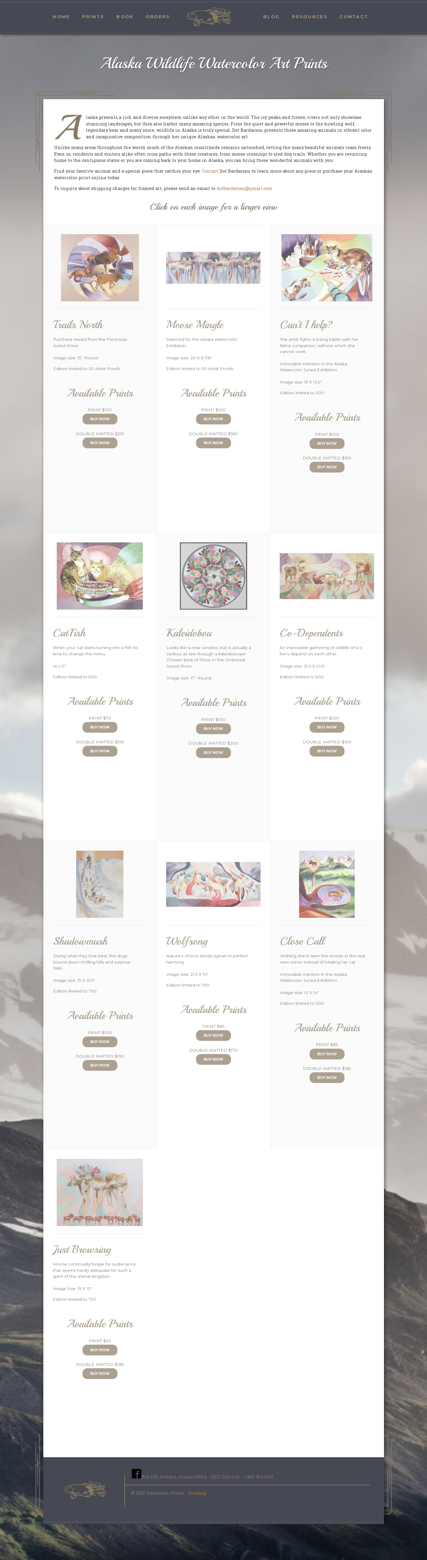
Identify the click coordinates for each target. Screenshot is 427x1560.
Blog (271, 16)
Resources (309, 16)
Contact (353, 16)
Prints (93, 16)
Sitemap (197, 1493)
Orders (158, 16)
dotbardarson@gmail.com (244, 188)
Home (61, 16)
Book (125, 16)
